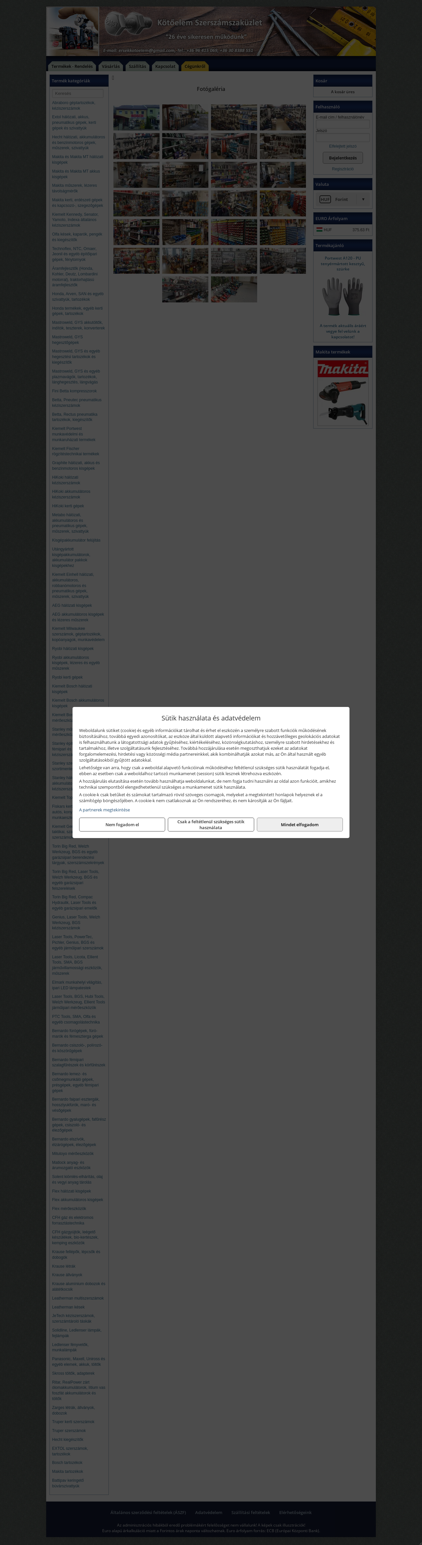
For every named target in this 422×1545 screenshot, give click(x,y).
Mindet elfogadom (299, 825)
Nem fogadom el (122, 825)
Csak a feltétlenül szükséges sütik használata (210, 824)
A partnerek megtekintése (104, 810)
